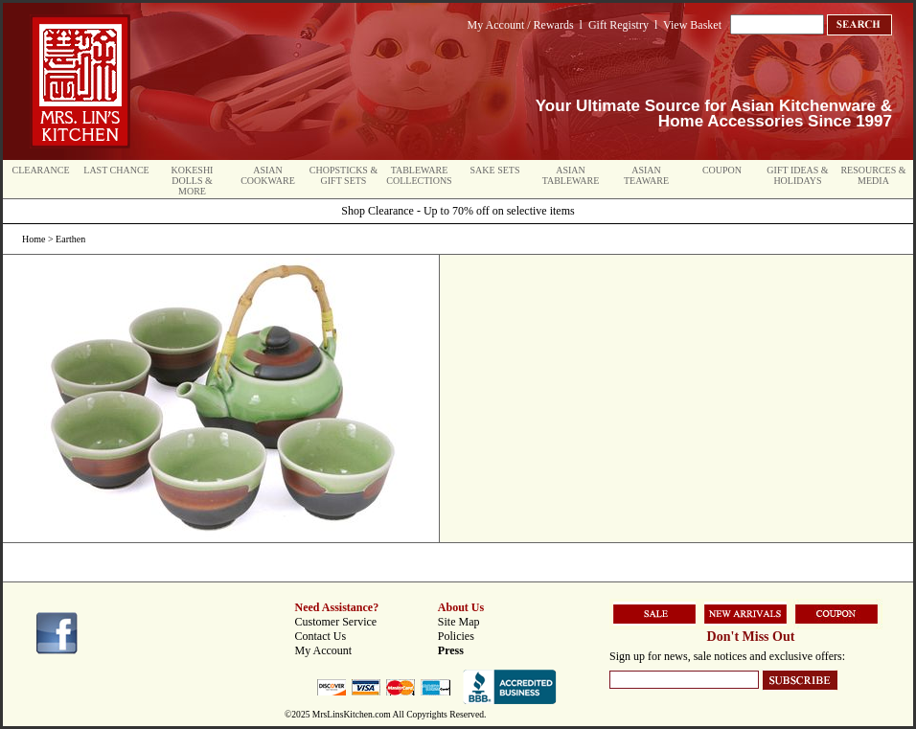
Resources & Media (872, 175)
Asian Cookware (267, 175)
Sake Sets (495, 170)
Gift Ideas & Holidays (797, 175)
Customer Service (336, 621)
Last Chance (116, 170)
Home (33, 239)
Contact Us (321, 636)
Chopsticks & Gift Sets (343, 175)
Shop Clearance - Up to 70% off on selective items (457, 210)
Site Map (459, 621)
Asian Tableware (571, 175)
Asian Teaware (646, 175)
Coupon (722, 170)
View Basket (692, 25)
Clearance (41, 170)
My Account (324, 650)
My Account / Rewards (521, 25)
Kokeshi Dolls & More (193, 180)
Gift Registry (618, 25)
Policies (456, 636)
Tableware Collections (418, 175)
